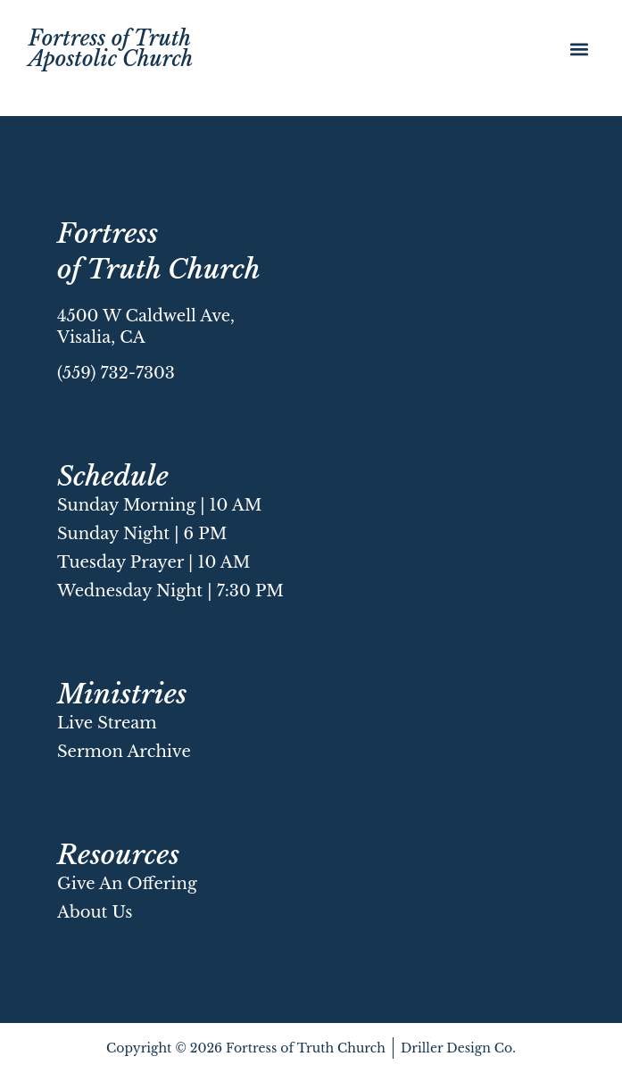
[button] (578, 49)
